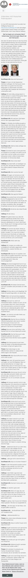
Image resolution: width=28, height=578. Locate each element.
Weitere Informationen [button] (18, 571)
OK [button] (7, 575)
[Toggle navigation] (3, 10)
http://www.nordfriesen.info (9, 27)
